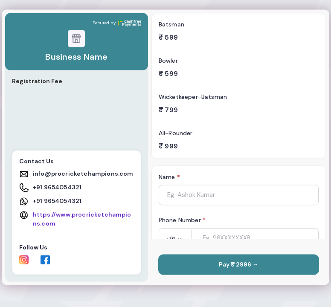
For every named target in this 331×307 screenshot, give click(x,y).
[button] (175, 239)
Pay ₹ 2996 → (238, 265)
